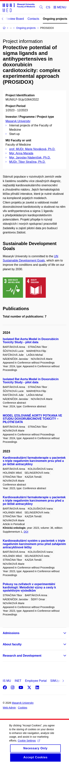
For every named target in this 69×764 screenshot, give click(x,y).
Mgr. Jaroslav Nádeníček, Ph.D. (30, 157)
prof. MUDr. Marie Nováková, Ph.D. (32, 149)
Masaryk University (18, 121)
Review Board (15, 18)
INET (18, 680)
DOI (26, 531)
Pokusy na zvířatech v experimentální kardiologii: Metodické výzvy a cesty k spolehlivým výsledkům (29, 587)
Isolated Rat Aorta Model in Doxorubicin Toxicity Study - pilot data (31, 340)
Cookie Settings (29, 743)
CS (48, 7)
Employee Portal (36, 680)
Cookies (22, 707)
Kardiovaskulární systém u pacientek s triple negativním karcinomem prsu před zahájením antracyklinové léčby (34, 544)
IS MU (7, 680)
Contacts (33, 18)
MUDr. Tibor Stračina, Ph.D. (27, 161)
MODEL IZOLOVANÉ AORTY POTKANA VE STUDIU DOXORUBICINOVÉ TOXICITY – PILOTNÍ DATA (32, 419)
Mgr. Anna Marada (21, 153)
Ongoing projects (55, 18)
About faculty (12, 644)
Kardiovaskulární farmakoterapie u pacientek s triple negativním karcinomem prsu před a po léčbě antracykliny (34, 461)
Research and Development (22, 655)
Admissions (11, 633)
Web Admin (9, 707)
